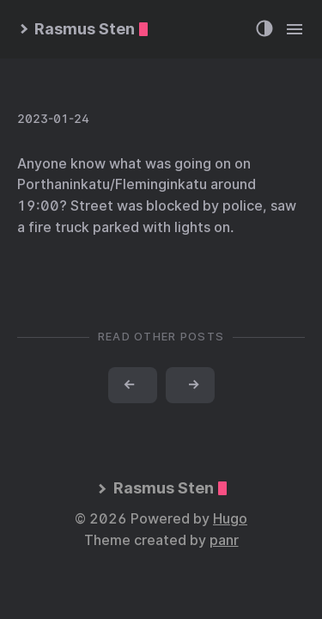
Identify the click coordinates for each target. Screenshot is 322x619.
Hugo (230, 519)
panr (224, 540)
